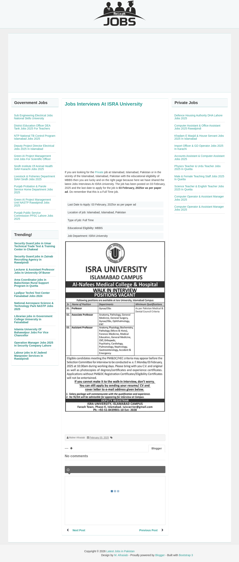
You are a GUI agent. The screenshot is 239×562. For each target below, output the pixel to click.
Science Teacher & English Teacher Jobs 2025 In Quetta (199, 188)
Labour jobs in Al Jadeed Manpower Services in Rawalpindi (30, 355)
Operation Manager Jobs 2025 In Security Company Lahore (33, 344)
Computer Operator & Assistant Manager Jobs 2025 (199, 198)
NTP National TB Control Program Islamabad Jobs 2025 (34, 137)
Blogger (160, 555)
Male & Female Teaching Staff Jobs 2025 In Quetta (199, 178)
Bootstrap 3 (186, 555)
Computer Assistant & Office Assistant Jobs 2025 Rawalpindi (197, 127)
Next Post (79, 530)
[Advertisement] (119, 62)
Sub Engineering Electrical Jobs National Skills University (33, 117)
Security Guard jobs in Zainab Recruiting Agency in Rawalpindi (33, 259)
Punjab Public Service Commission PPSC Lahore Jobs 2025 (33, 215)
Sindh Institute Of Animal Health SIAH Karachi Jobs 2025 (33, 168)
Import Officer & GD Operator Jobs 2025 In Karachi (198, 147)
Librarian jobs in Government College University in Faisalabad (33, 319)
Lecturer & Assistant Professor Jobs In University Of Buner (34, 271)
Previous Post (148, 530)
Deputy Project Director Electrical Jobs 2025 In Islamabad (34, 147)
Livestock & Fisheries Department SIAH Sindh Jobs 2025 (34, 178)
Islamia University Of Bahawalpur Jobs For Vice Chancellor (31, 332)
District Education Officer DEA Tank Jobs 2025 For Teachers (32, 127)
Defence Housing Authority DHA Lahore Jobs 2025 (198, 117)
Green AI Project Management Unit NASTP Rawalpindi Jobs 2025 (32, 202)
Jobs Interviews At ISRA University (103, 104)
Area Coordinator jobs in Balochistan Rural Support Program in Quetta (31, 282)
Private (99, 172)
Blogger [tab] (157, 448)
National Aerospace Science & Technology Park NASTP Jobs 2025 (34, 306)
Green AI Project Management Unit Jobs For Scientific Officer (32, 157)
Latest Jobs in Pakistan (120, 551)
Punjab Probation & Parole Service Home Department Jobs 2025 (33, 189)
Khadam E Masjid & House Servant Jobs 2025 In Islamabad (199, 137)
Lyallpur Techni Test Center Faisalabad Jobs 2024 (32, 294)
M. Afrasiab (121, 555)
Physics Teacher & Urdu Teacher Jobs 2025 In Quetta (197, 168)
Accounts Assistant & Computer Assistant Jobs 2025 (199, 157)
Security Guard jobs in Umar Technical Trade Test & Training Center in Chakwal (34, 246)
